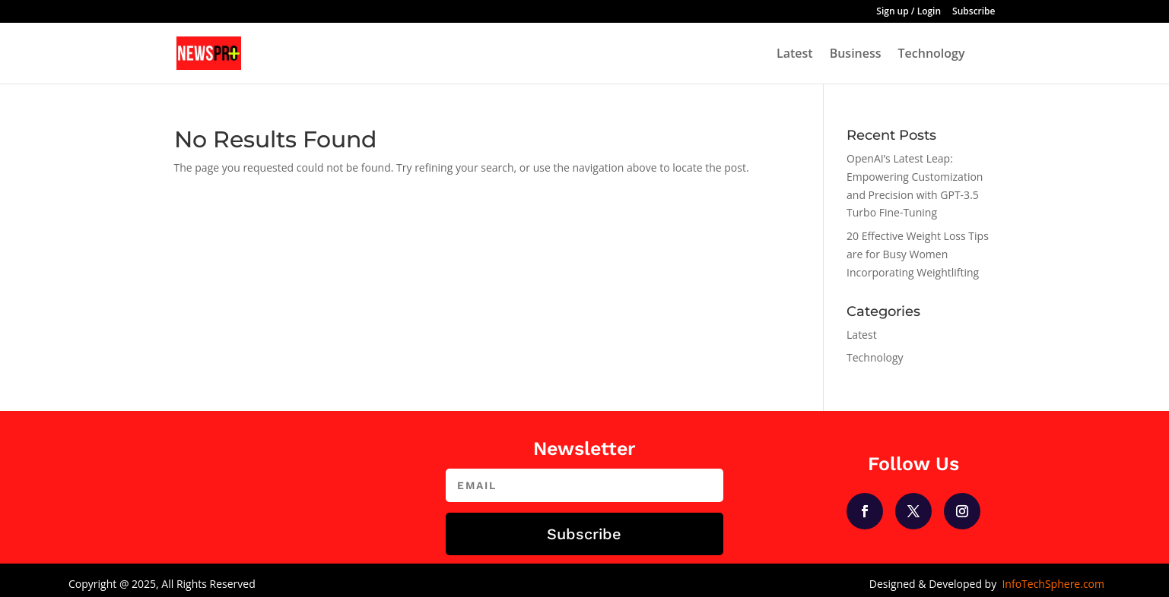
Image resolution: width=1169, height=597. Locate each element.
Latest (795, 55)
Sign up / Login (908, 12)
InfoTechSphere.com (1053, 583)
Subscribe (973, 12)
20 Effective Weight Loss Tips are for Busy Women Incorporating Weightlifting (918, 254)
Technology (931, 55)
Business (856, 55)
